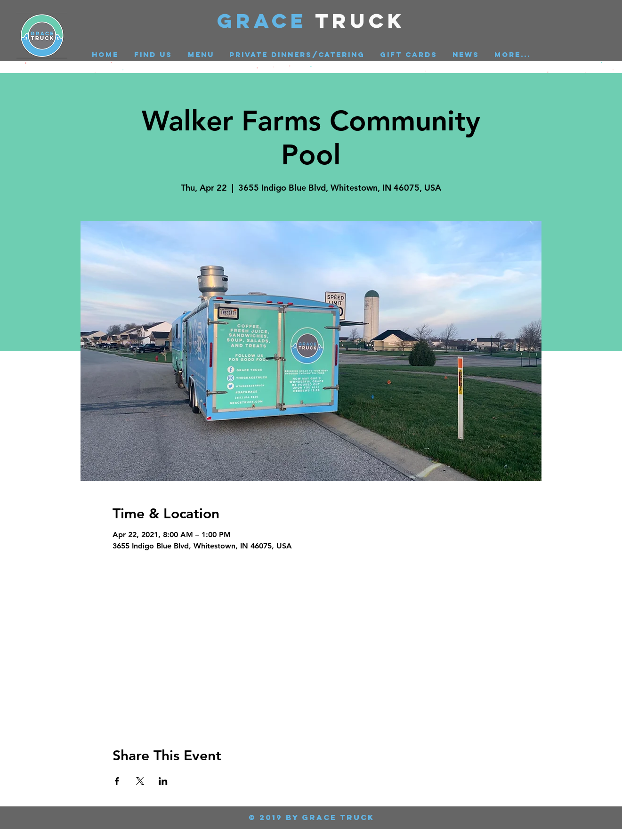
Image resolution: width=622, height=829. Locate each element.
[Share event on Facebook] (117, 781)
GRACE (266, 20)
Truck (360, 20)
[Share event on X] (140, 781)
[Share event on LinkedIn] (163, 781)
